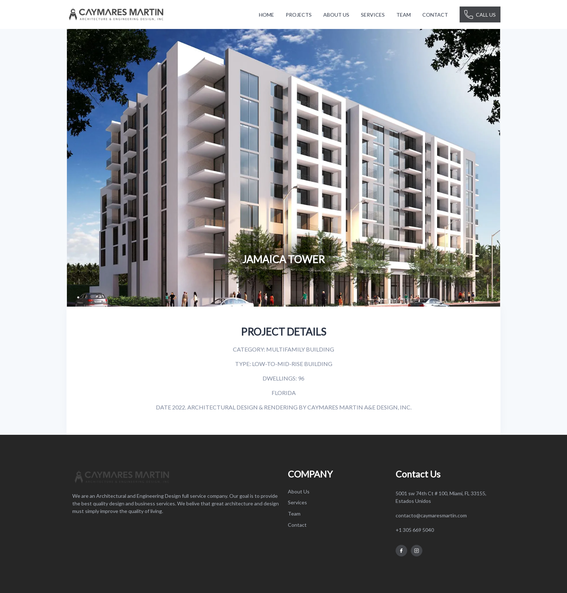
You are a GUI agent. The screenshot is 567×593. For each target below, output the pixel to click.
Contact (297, 525)
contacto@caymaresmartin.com (431, 515)
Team (294, 513)
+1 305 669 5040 (415, 530)
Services (297, 502)
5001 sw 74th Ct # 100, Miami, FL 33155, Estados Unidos (441, 497)
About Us (299, 491)
